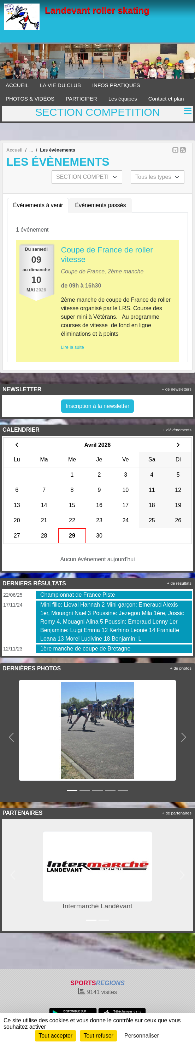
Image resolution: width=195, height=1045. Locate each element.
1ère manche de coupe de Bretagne (85, 649)
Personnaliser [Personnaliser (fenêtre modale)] (141, 1036)
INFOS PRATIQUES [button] (116, 85)
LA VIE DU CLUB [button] (60, 85)
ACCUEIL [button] (17, 85)
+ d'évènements (177, 430)
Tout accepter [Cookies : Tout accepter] (55, 1036)
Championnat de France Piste (77, 595)
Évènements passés (100, 205)
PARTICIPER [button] (81, 99)
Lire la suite (72, 347)
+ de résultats (179, 583)
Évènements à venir (38, 205)
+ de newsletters (176, 389)
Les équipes (122, 99)
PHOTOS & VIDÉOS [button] (30, 99)
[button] (11, 737)
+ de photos (180, 668)
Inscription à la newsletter (98, 406)
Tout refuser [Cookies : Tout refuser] (98, 1036)
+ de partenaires (176, 813)
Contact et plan (166, 99)
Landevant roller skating (97, 10)
